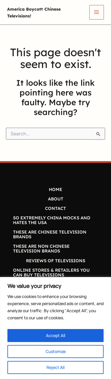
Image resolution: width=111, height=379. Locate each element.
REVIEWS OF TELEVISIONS (55, 260)
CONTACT (55, 208)
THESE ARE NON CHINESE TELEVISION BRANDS (41, 248)
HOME (55, 189)
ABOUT (55, 199)
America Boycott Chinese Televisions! (42, 12)
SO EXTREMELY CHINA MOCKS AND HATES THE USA (51, 220)
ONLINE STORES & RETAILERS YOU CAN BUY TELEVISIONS (51, 272)
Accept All (55, 335)
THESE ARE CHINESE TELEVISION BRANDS (49, 234)
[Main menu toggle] (96, 12)
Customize (56, 351)
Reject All (55, 367)
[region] (55, 328)
